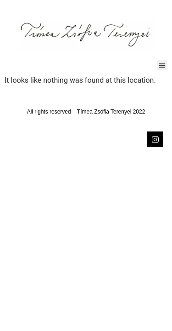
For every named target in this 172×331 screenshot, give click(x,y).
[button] (162, 65)
